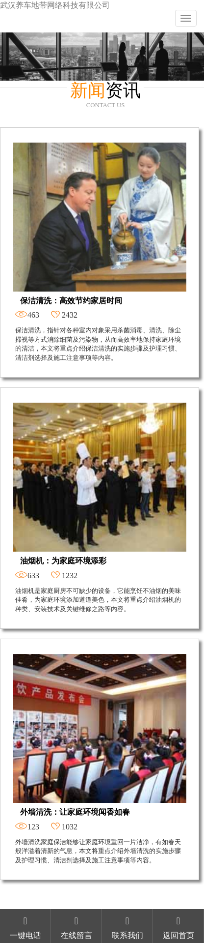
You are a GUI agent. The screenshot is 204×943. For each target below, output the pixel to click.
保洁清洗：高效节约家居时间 (71, 300)
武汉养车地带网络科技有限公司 (55, 5)
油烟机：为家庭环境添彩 (63, 561)
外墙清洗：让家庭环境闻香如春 (75, 812)
